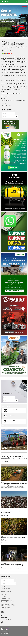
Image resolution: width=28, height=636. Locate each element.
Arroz (2, 536)
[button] (26, 1)
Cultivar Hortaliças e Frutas (8, 605)
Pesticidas (3, 594)
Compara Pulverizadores (7, 601)
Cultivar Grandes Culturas (7, 604)
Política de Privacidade (4, 617)
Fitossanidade (4, 596)
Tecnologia (2, 482)
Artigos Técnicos (5, 588)
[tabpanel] (14, 21)
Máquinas (3, 589)
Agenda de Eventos (6, 591)
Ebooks (3, 593)
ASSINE (2, 611)
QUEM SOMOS (3, 614)
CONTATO (2, 615)
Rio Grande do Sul (3, 563)
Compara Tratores (5, 598)
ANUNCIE (2, 612)
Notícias (3, 586)
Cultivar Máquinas (5, 607)
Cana (6, 41)
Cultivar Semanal (5, 609)
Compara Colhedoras (6, 600)
